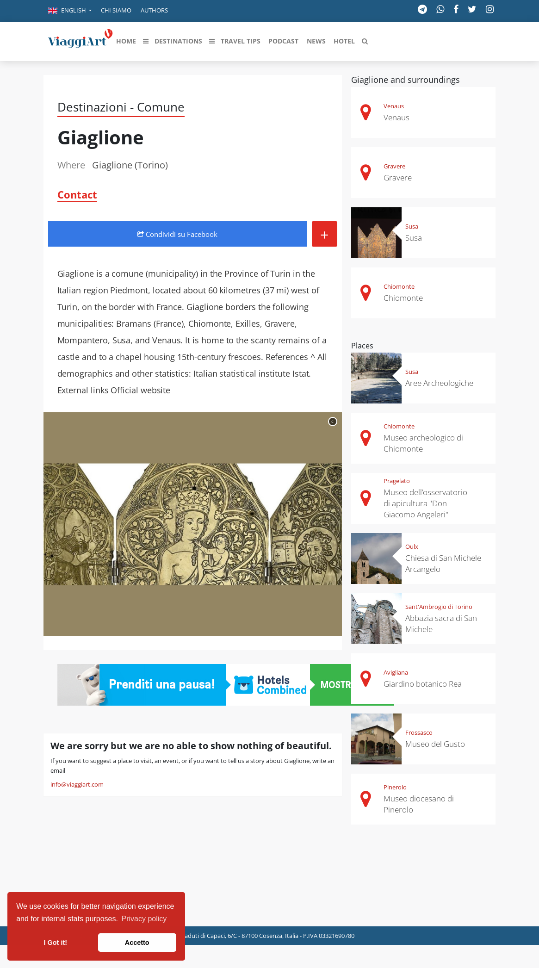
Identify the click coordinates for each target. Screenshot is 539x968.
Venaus (394, 106)
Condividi (177, 234)
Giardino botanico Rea (423, 683)
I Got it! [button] (55, 942)
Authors (154, 10)
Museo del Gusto (435, 743)
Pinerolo (395, 787)
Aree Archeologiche (439, 383)
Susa (411, 226)
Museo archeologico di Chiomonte (423, 443)
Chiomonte (399, 286)
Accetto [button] (137, 942)
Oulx (411, 546)
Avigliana (396, 672)
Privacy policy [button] (144, 919)
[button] (69, 11)
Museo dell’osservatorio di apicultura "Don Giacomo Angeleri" (425, 503)
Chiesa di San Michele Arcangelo (443, 563)
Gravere (394, 166)
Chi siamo (116, 10)
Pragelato (397, 481)
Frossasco (419, 732)
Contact (77, 194)
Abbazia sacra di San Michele (441, 623)
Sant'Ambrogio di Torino (438, 606)
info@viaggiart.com (77, 784)
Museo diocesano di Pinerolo (419, 804)
